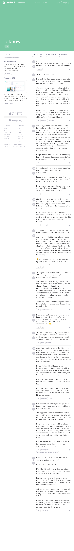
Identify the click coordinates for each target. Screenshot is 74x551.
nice (42, 347)
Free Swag (7, 134)
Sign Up (66, 3)
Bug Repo (20, 132)
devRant (6, 144)
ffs (42, 285)
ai (51, 329)
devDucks (7, 137)
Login (57, 3)
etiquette (48, 365)
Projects (19, 130)
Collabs (37, 3)
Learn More (9, 103)
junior (50, 426)
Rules (18, 128)
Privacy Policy (8, 146)
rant (38, 127)
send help (44, 426)
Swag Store (7, 132)
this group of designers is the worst (47, 484)
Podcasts (20, 137)
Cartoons (19, 134)
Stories (29, 3)
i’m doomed (44, 545)
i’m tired (51, 127)
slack (42, 365)
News (5, 130)
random (39, 72)
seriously (44, 238)
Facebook (20, 139)
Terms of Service (19, 146)
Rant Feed (21, 3)
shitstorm (44, 127)
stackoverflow (45, 329)
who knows (44, 206)
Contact (6, 139)
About (5, 128)
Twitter (19, 141)
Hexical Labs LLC (19, 144)
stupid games (45, 481)
